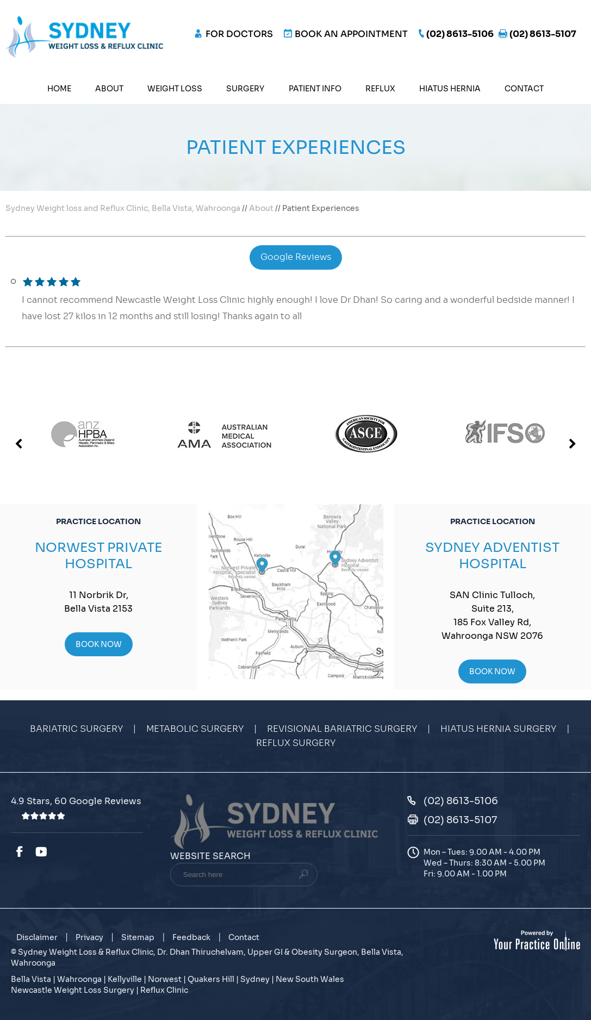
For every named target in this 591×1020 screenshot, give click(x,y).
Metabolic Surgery (195, 729)
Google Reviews (295, 257)
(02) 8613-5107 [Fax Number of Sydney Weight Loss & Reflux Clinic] (542, 34)
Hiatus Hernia (450, 89)
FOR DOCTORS (239, 34)
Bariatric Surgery (76, 729)
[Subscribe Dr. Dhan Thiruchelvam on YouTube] (43, 852)
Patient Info (315, 89)
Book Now (99, 644)
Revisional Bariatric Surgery (342, 729)
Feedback (191, 937)
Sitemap (137, 937)
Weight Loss (174, 89)
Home (59, 89)
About (109, 89)
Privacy (89, 937)
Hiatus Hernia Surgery (498, 729)
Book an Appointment (351, 34)
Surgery (245, 89)
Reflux (380, 89)
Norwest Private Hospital (98, 555)
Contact (524, 89)
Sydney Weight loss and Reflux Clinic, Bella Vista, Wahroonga (122, 208)
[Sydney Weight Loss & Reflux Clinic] (84, 36)
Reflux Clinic (164, 990)
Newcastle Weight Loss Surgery (72, 990)
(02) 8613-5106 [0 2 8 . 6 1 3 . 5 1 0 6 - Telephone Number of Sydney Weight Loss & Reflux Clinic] (460, 34)
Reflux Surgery (295, 743)
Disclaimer (37, 937)
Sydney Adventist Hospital (492, 555)
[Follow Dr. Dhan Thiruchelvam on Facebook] (19, 852)
